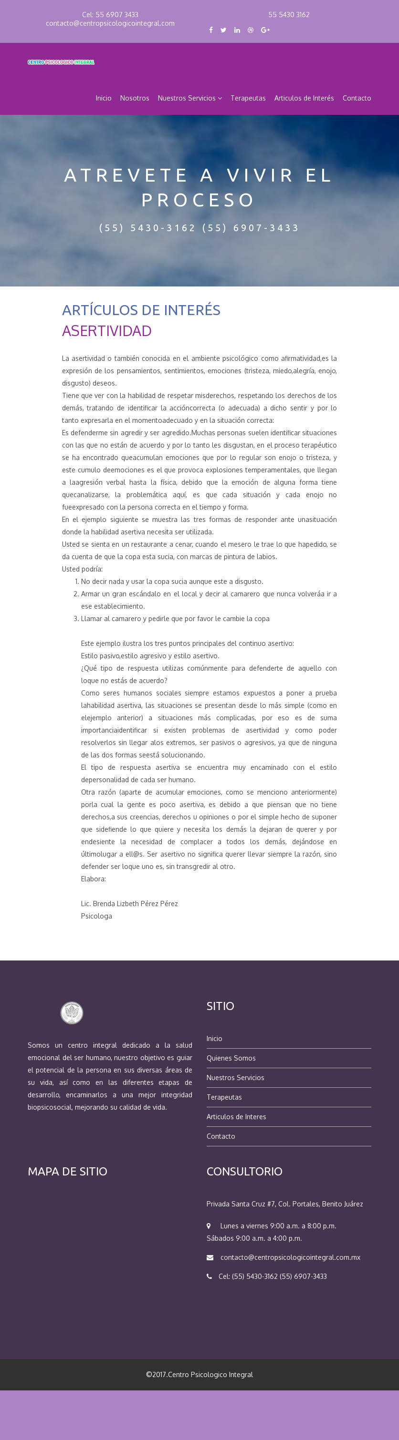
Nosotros (134, 98)
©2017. (157, 1374)
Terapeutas (248, 98)
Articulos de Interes (236, 1117)
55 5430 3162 (289, 14)
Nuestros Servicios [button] (190, 98)
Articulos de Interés (304, 98)
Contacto (357, 98)
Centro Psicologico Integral (210, 1374)
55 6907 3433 (116, 14)
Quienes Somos (231, 1058)
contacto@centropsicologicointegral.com (110, 23)
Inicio (104, 98)
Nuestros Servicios (235, 1077)
